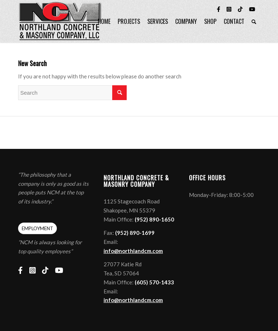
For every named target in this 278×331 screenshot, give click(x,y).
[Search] (254, 21)
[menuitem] (104, 21)
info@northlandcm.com (133, 251)
